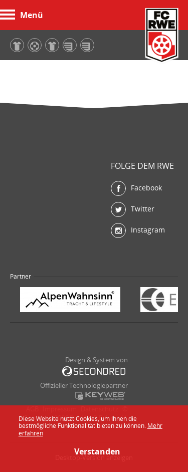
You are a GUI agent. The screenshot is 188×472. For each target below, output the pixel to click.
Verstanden (94, 451)
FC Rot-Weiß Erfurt (161, 36)
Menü (21, 15)
